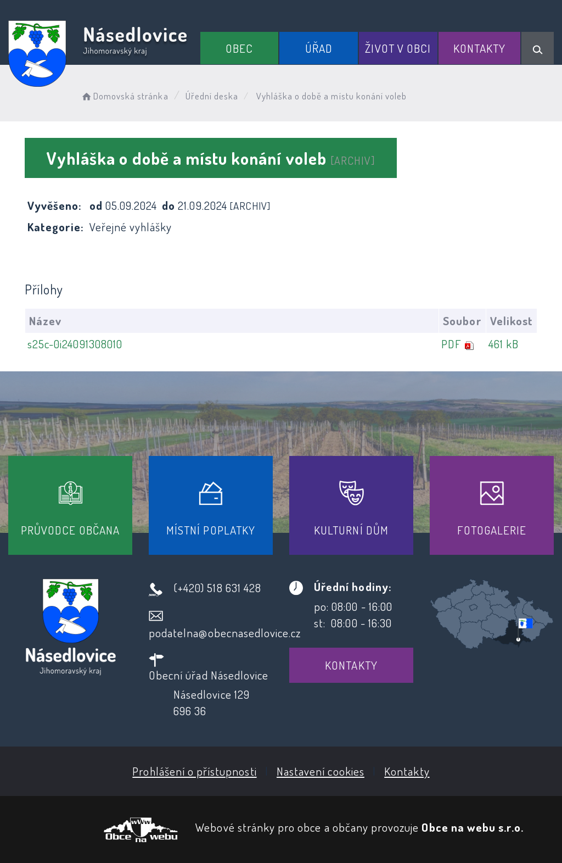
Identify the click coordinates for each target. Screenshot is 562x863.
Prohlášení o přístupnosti (194, 771)
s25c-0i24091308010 (74, 343)
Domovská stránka (124, 96)
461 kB (503, 343)
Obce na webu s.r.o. (473, 827)
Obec (239, 48)
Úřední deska (212, 96)
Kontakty (479, 48)
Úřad (319, 48)
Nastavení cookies (320, 771)
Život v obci (398, 48)
